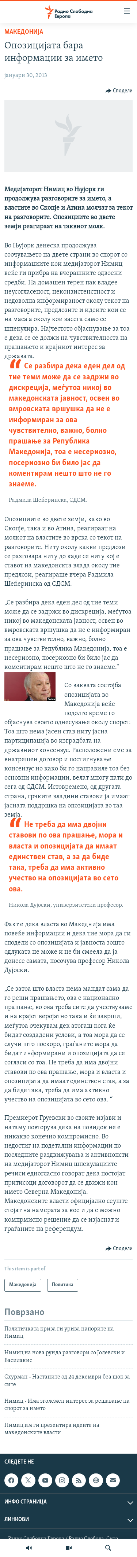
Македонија (23, 32)
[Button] (119, 91)
